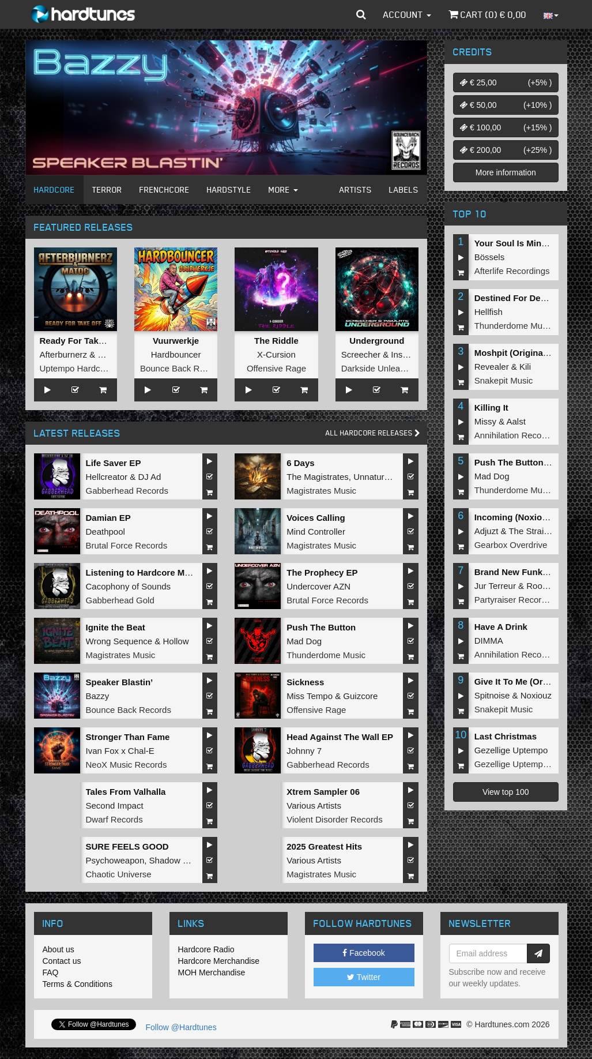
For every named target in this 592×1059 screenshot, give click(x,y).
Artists (356, 189)
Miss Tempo (309, 696)
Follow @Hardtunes (181, 1027)
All (373, 433)
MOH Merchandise (212, 972)
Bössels (489, 257)
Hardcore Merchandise (219, 961)
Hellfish (488, 312)
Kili (525, 366)
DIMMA (488, 640)
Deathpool (105, 531)
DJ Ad (149, 477)
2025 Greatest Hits (324, 846)
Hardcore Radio (206, 949)
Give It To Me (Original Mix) (529, 681)
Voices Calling (315, 518)
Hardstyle (229, 189)
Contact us (62, 961)
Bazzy (98, 696)
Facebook (363, 952)
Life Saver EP (113, 463)
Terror (107, 189)
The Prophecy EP (321, 572)
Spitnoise (492, 695)
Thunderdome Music (325, 655)
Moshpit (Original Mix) (519, 353)
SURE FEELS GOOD (127, 846)
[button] (361, 14)
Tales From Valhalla (126, 792)
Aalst (516, 421)
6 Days (300, 463)
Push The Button (321, 627)
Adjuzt (486, 531)
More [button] (283, 189)
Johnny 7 (304, 751)
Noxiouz (536, 695)
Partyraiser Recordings (518, 599)
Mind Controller (315, 531)
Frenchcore (164, 189)
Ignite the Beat (115, 627)
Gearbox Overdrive (511, 545)
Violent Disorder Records (334, 819)
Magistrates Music (321, 490)
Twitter (363, 977)
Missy (485, 421)
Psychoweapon (115, 860)
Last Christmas (505, 736)
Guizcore (360, 696)
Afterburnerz (64, 354)
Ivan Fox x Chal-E (120, 751)
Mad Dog (304, 641)
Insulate (406, 354)
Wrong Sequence (119, 641)
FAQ (51, 972)
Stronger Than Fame (128, 737)
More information (506, 172)
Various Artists (313, 805)
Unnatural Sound (385, 477)
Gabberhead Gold (120, 600)
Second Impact (115, 805)
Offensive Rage (276, 368)
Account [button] (407, 14)
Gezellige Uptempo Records (528, 764)
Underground (376, 341)
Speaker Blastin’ (119, 682)
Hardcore (54, 189)
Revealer (491, 366)
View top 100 (505, 792)
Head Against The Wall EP (339, 737)
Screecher (360, 354)
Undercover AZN (318, 586)
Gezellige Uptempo (511, 750)
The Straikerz (534, 531)
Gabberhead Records (127, 490)
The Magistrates (317, 477)
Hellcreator (107, 477)
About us (58, 949)
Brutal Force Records (127, 545)
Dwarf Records (114, 819)
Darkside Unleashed (380, 368)
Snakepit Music (503, 380)
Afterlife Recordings (512, 271)
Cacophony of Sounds (128, 586)
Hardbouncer (176, 354)
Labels (403, 189)
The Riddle (276, 341)
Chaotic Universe (119, 874)
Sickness (305, 682)
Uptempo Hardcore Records (94, 368)
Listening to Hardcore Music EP (151, 572)
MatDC (111, 354)
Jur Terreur (495, 586)
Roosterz (543, 586)
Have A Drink (500, 627)
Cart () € (487, 14)
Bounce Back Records (182, 368)
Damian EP (108, 518)
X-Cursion (276, 354)
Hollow (175, 641)
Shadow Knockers (184, 860)
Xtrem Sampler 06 (323, 792)
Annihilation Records (514, 435)
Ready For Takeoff (77, 341)
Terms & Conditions (77, 984)
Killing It (491, 407)
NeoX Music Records (126, 764)
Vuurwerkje (176, 341)
